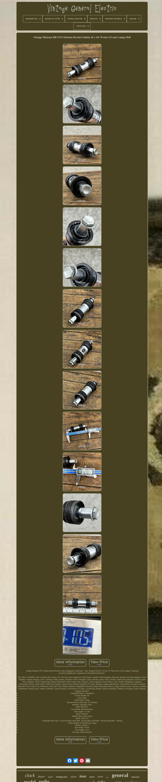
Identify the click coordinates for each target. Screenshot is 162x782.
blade (83, 776)
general (120, 775)
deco (107, 777)
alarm (74, 776)
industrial (135, 777)
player (41, 776)
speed (50, 777)
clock (30, 775)
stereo (92, 777)
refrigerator (62, 777)
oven (100, 776)
